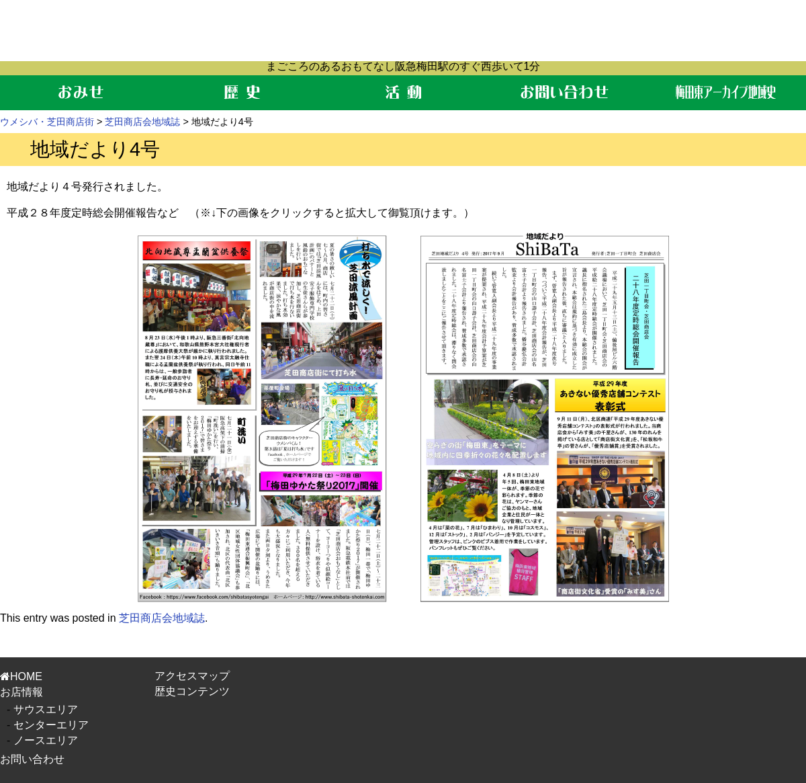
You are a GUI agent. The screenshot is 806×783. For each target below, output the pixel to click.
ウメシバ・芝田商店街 (47, 121)
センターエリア (51, 725)
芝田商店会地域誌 (142, 121)
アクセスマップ (192, 676)
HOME (21, 676)
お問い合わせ (32, 759)
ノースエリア (45, 740)
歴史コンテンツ (192, 691)
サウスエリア (45, 709)
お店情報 (21, 692)
